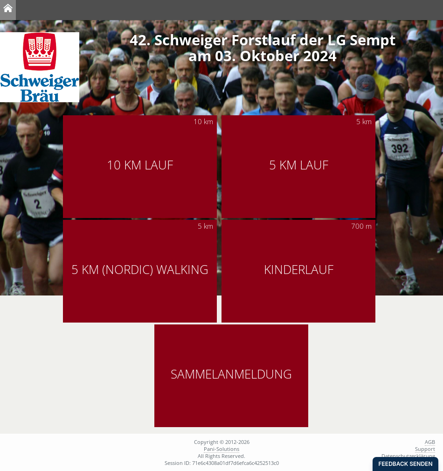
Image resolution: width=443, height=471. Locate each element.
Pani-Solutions (221, 448)
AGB (430, 441)
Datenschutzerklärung (408, 455)
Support (425, 448)
